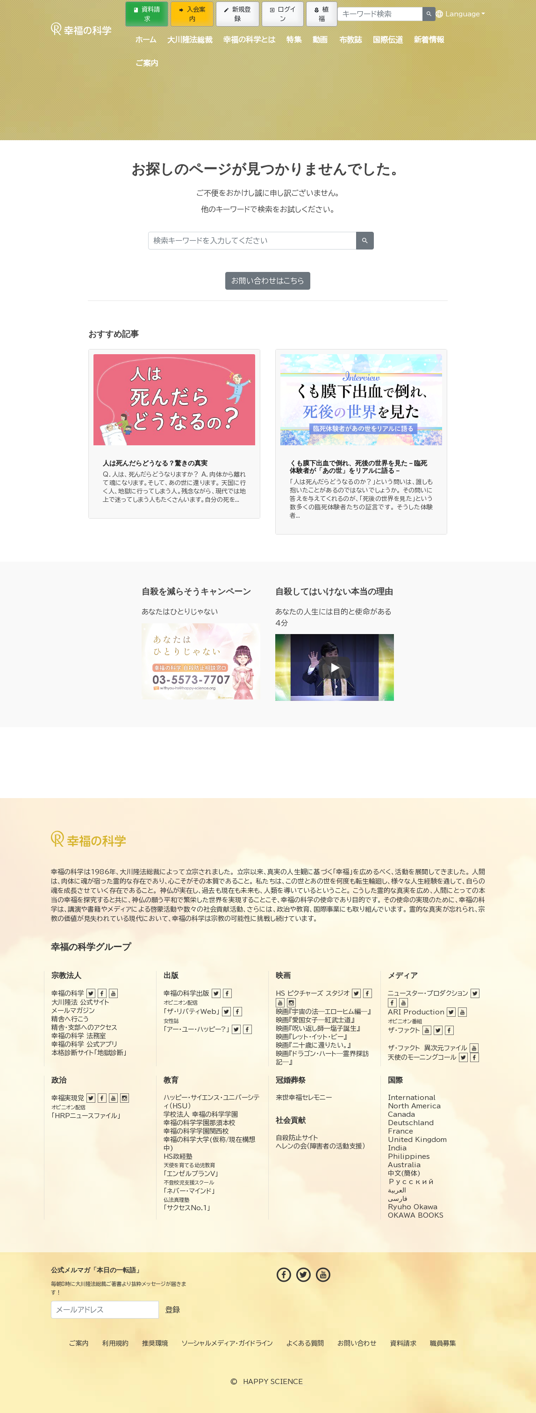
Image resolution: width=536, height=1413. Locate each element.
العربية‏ (397, 1190)
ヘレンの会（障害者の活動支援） (320, 1146)
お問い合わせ (357, 1343)
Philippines (409, 1156)
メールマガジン (73, 1010)
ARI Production (416, 1012)
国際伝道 (388, 39)
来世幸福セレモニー (304, 1097)
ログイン (282, 14)
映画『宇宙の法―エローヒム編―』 (323, 1011)
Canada (401, 1114)
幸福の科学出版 (186, 993)
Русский (411, 1181)
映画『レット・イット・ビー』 (311, 1037)
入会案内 (192, 14)
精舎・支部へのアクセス (84, 1027)
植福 (321, 14)
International (412, 1097)
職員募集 (443, 1343)
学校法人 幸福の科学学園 (201, 1114)
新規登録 (237, 14)
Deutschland (411, 1123)
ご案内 (147, 63)
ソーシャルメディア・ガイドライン (227, 1343)
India (397, 1148)
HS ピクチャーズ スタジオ (313, 993)
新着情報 (429, 39)
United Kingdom (417, 1139)
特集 (293, 39)
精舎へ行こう (70, 1019)
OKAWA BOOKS (415, 1215)
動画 (320, 39)
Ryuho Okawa (412, 1207)
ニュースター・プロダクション (428, 993)
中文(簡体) (404, 1173)
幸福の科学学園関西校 (196, 1131)
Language (458, 14)
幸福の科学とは (249, 39)
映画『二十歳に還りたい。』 (313, 1045)
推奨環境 (155, 1343)
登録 (172, 1309)
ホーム (146, 39)
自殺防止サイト (297, 1138)
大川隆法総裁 (189, 39)
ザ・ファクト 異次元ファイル (427, 1048)
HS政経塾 (178, 1156)
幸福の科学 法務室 (78, 1036)
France (400, 1131)
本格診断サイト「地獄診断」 (89, 1052)
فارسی (397, 1198)
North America (414, 1106)
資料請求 (147, 14)
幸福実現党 (67, 1098)
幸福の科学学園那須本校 (200, 1123)
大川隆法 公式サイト (80, 1002)
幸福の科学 (67, 993)
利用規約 (115, 1343)
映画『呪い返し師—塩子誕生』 (318, 1028)
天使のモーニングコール (422, 1057)
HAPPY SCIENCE (273, 1381)
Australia (404, 1165)
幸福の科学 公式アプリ (84, 1044)
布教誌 (350, 39)
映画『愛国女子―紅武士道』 (315, 1020)
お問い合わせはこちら (267, 281)
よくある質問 (305, 1343)
